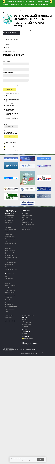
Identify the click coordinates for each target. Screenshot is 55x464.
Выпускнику (6, 4)
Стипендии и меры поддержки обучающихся (12, 106)
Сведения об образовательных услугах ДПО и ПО (26, 321)
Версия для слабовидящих (9, 32)
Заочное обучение (14, 4)
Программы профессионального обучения (13, 96)
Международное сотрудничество (10, 110)
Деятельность (32, 1)
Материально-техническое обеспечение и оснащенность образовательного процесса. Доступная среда (13, 101)
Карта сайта (26, 337)
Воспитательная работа (28, 224)
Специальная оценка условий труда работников (10, 297)
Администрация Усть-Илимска (12, 146)
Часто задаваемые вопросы (12, 93)
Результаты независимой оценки (17, 7)
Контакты (5, 7)
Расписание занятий (27, 215)
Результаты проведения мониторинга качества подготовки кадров (10, 287)
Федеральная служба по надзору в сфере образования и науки (12, 143)
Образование (8, 226)
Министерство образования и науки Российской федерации (12, 149)
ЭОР (28, 7)
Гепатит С (8, 42)
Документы (7, 224)
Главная (4, 51)
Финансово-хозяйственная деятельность (12, 114)
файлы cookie (22, 458)
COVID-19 (8, 44)
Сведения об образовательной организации (16, 1)
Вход (31, 7)
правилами (8, 85)
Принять (40, 459)
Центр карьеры (8, 317)
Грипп (7, 47)
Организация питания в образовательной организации (10, 264)
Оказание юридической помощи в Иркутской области (10, 292)
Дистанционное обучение (12, 39)
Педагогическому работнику (27, 4)
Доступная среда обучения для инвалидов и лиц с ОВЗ (11, 306)
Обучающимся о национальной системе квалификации (27, 227)
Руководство (8, 227)
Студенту (47, 1)
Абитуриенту (40, 1)
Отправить (9, 89)
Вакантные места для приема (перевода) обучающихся (13, 117)
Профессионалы (9, 301)
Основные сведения (9, 215)
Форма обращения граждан (42, 4)
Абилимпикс (8, 302)
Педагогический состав (10, 229)
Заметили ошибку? (11, 51)
